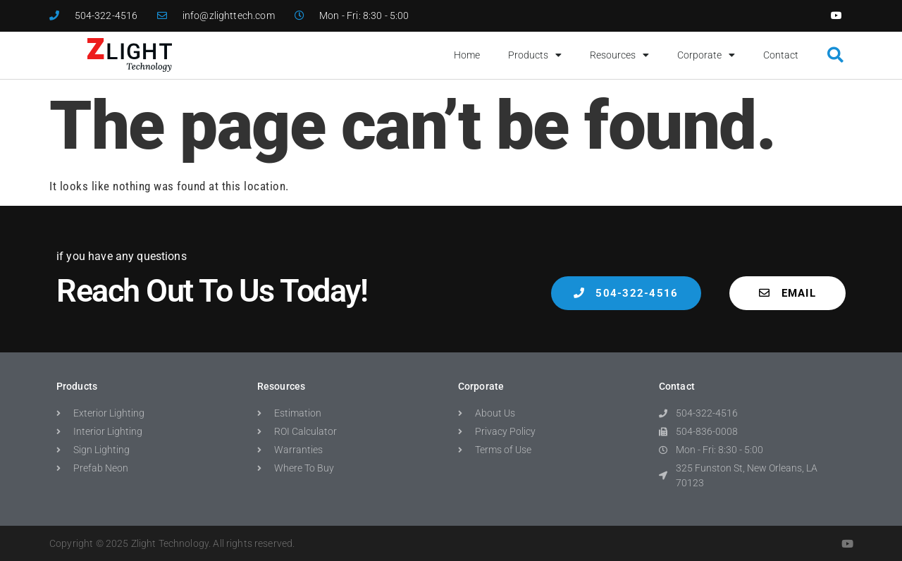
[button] (835, 55)
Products (535, 55)
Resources (619, 55)
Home (467, 55)
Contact (780, 55)
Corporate (706, 55)
